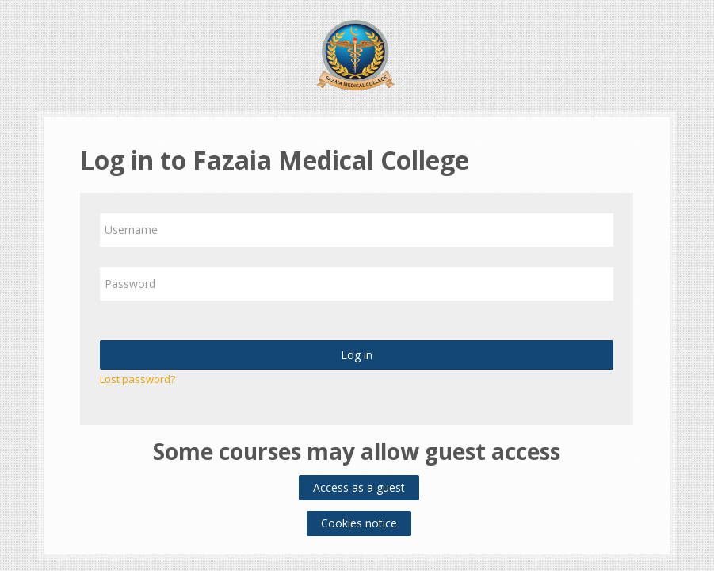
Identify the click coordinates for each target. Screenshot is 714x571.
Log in (356, 354)
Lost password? (137, 379)
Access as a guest (359, 487)
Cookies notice (359, 523)
